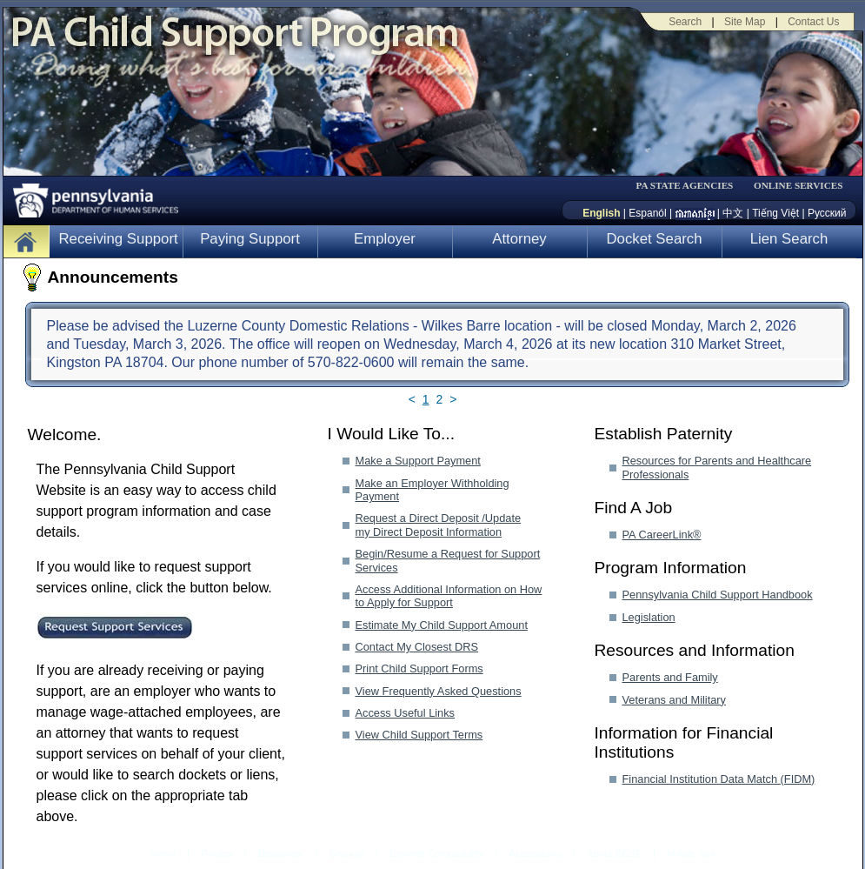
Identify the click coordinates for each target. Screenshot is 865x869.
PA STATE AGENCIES (684, 186)
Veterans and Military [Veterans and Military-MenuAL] (674, 699)
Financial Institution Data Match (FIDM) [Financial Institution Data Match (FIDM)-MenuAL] (718, 778)
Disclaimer (280, 853)
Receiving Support (118, 239)
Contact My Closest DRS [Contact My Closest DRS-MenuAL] (417, 646)
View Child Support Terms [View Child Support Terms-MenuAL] (419, 734)
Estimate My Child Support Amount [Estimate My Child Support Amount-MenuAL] (442, 625)
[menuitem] (690, 186)
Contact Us (813, 22)
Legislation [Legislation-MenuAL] (648, 617)
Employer (385, 239)
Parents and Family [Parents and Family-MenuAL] (670, 677)
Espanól (647, 213)
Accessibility (535, 853)
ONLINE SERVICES (798, 186)
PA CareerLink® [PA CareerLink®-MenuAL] (662, 534)
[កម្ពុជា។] (695, 213)
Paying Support (250, 239)
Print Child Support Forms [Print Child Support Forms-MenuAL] (419, 668)
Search (685, 22)
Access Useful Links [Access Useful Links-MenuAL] (406, 712)
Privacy (217, 854)
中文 (732, 213)
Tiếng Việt (775, 213)
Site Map (744, 22)
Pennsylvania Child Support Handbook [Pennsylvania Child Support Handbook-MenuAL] (717, 594)
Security (346, 853)
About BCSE (614, 853)
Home (163, 853)
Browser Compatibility (436, 853)
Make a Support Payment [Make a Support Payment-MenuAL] (418, 460)
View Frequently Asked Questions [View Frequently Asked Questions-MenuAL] (439, 691)
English (601, 213)
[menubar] (690, 186)
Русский (827, 213)
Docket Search (654, 239)
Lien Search (789, 239)
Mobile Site (691, 853)
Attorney (519, 239)
